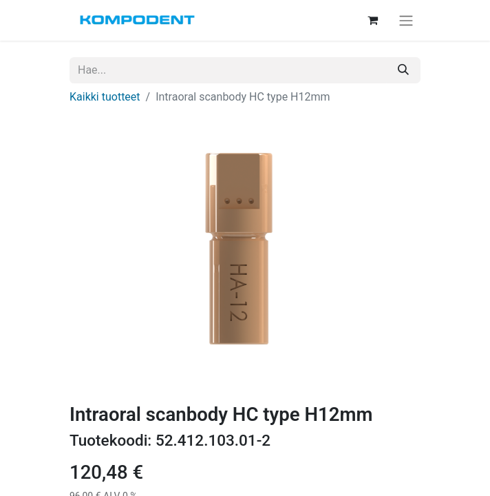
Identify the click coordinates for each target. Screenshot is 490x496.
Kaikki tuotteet (105, 96)
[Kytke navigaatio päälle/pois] (406, 20)
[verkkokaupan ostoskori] (372, 20)
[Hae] (403, 70)
